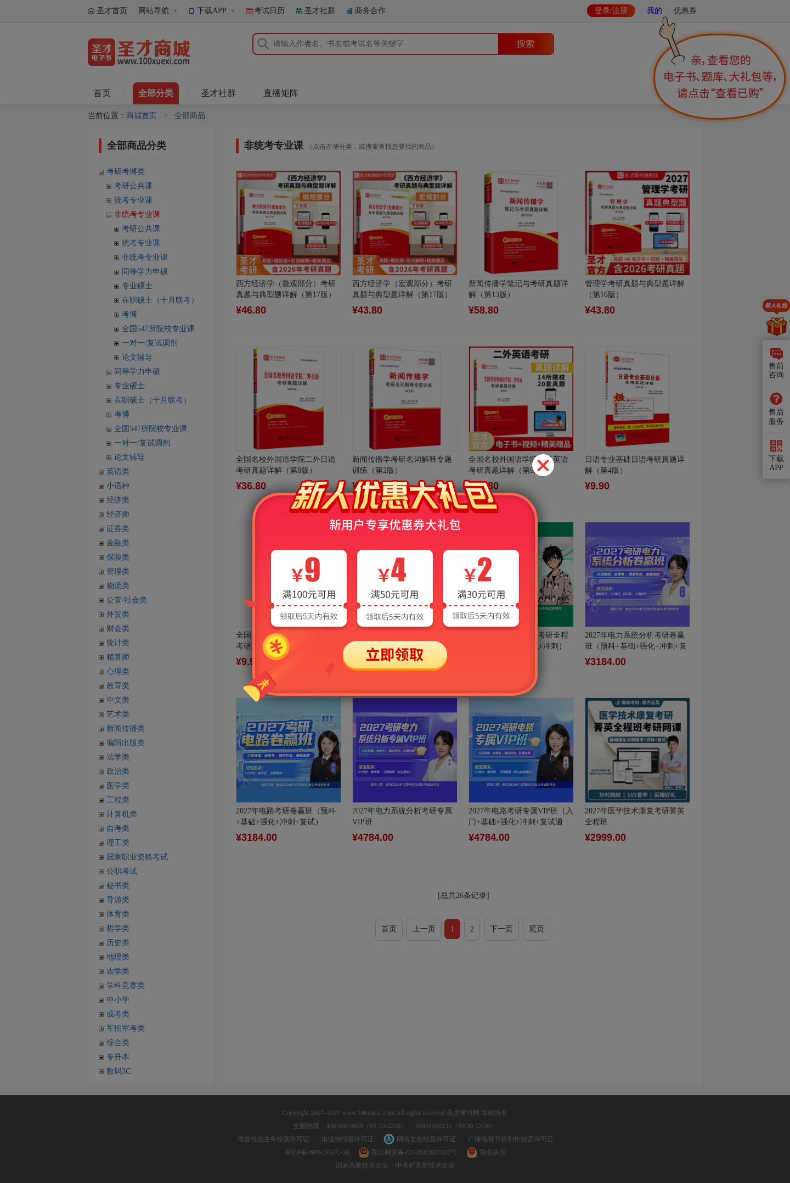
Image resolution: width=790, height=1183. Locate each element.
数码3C (118, 1071)
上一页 (424, 929)
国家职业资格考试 (137, 857)
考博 (129, 314)
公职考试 (121, 871)
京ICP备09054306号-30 (316, 1152)
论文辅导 (137, 357)
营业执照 (492, 1152)
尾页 (536, 929)
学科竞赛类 (125, 985)
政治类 (117, 771)
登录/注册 (611, 11)
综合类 (117, 1043)
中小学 (117, 1000)
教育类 (117, 686)
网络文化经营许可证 (426, 1139)
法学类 (117, 757)
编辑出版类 (125, 743)
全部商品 (189, 115)
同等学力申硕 (145, 271)
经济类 (117, 500)
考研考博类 (125, 172)
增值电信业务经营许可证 (273, 1139)
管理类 (117, 571)
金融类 (117, 543)
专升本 (117, 1057)
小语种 (117, 486)
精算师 (117, 657)
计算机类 (121, 814)
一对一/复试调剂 (150, 343)
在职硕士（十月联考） (160, 300)
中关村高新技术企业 (425, 1165)
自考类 (117, 828)
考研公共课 (133, 186)
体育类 (117, 914)
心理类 (117, 671)
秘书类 (117, 885)
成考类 (117, 1014)
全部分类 (155, 93)
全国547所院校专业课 (158, 329)
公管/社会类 (126, 600)
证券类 (117, 528)
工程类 (117, 800)
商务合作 (370, 11)
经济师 (117, 514)
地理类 (117, 957)
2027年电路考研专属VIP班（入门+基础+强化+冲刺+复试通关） (521, 822)
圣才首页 (112, 11)
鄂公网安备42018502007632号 (414, 1152)
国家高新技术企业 (362, 1165)
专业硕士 (137, 286)
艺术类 (117, 714)
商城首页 (141, 115)
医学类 (117, 786)
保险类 (117, 557)
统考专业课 (133, 200)
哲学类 (117, 928)
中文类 (117, 700)
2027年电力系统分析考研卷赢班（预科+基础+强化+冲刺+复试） (636, 646)
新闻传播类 (125, 728)
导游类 (117, 900)
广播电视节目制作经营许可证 (511, 1139)
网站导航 (153, 11)
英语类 (117, 471)
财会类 (117, 628)
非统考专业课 (137, 214)
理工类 (117, 843)
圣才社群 (319, 11)
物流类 (117, 586)
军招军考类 (125, 1028)
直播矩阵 (280, 93)
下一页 (501, 929)
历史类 (117, 943)
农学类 (117, 971)
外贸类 (117, 614)
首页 (102, 93)
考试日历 (269, 11)
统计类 (117, 643)
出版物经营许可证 (347, 1139)
